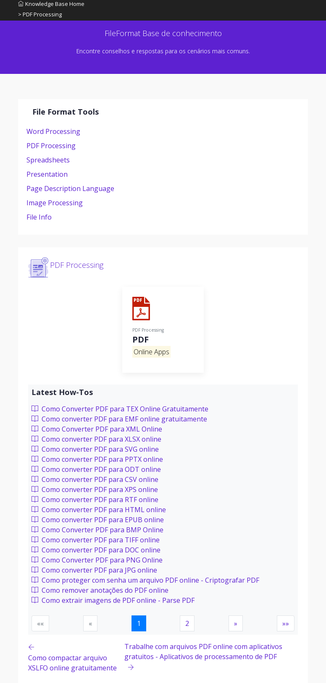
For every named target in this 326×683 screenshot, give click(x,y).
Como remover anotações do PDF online (100, 590)
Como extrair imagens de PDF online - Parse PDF (113, 600)
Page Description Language (70, 188)
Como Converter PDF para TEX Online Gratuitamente (120, 408)
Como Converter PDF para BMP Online (97, 529)
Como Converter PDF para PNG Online (97, 560)
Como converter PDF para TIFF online (96, 539)
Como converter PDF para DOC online (96, 550)
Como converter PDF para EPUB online (98, 519)
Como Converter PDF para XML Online (97, 429)
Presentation (47, 174)
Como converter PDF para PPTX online (97, 459)
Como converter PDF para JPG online (94, 570)
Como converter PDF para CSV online (95, 479)
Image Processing (54, 202)
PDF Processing (51, 145)
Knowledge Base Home (51, 4)
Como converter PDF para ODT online (96, 469)
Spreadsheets (48, 160)
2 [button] (187, 623)
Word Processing (53, 131)
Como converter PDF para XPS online (95, 489)
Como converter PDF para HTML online (99, 509)
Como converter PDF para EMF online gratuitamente (119, 419)
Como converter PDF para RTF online (95, 499)
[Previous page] (76, 657)
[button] (236, 623)
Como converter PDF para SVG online (95, 449)
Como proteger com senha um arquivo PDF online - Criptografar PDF (145, 580)
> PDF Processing (40, 14)
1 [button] (139, 623)
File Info (39, 217)
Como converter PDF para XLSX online (96, 439)
